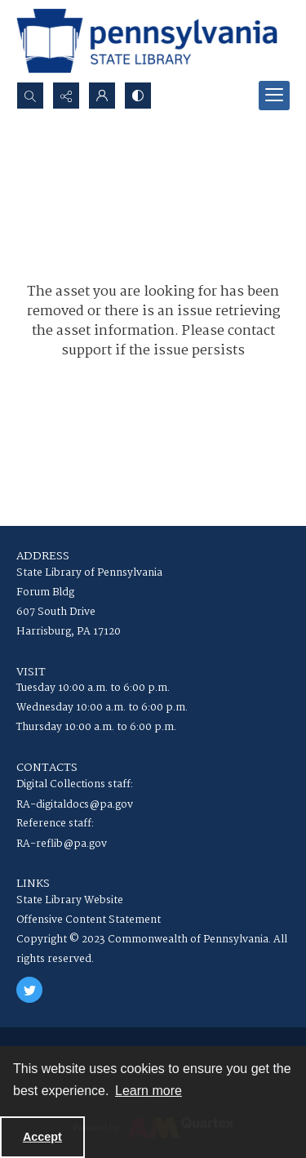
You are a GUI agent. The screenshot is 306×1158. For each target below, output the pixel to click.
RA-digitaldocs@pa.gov (74, 804)
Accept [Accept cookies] (42, 1136)
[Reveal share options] (66, 95)
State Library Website (69, 900)
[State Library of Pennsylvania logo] (146, 40)
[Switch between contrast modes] (138, 95)
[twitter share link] (29, 990)
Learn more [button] (148, 1091)
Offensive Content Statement (88, 920)
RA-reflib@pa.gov (61, 844)
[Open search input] (30, 95)
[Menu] (274, 95)
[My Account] (102, 95)
